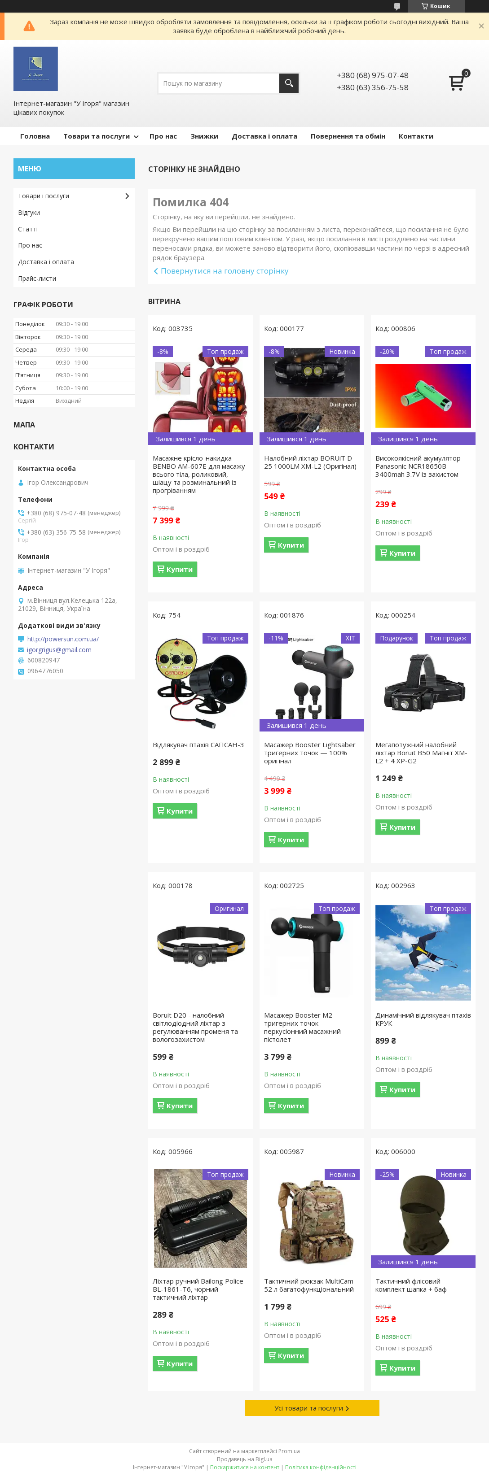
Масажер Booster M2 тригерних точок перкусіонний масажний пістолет (302, 1027)
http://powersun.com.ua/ (63, 639)
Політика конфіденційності (321, 1467)
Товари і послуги (43, 196)
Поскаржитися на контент (244, 1467)
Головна (35, 135)
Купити (180, 569)
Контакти (416, 135)
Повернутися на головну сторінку (225, 271)
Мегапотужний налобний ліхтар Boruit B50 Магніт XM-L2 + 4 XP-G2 (421, 752)
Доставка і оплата (264, 135)
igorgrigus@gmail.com (59, 650)
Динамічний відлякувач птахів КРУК (423, 1019)
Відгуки (29, 212)
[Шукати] (289, 83)
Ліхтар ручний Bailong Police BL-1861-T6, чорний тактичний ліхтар (198, 1289)
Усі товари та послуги (308, 1407)
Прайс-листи (37, 278)
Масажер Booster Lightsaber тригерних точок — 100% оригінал (310, 752)
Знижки (204, 135)
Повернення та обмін (348, 135)
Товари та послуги (96, 135)
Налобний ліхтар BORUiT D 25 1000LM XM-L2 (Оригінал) (310, 462)
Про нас (163, 135)
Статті (28, 229)
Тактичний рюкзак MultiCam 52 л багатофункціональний (309, 1285)
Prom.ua (289, 1451)
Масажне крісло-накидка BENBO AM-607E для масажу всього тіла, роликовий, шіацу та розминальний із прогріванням (199, 474)
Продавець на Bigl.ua (245, 1459)
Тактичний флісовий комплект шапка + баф (411, 1285)
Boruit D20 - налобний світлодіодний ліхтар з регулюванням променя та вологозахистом (195, 1027)
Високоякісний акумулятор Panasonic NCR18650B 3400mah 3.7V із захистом (418, 466)
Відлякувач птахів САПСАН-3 (198, 744)
